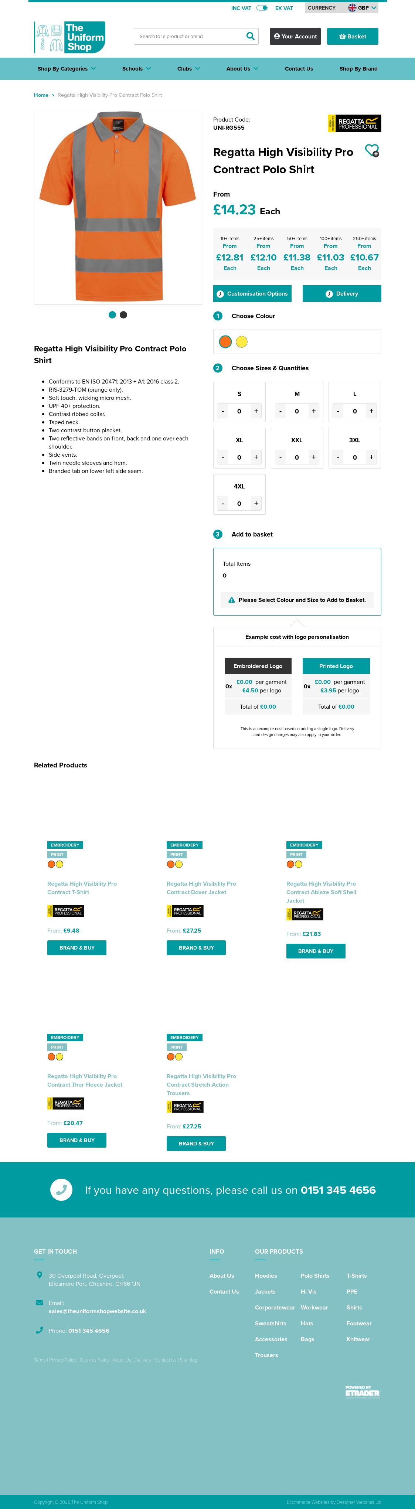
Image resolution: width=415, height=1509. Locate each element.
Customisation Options (252, 293)
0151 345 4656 (338, 1190)
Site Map (188, 1359)
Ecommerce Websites (308, 1502)
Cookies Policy (94, 1359)
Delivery (342, 293)
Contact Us (224, 1291)
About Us (222, 1275)
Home (41, 95)
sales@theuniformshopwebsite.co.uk (97, 1311)
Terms (40, 1359)
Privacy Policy (62, 1359)
